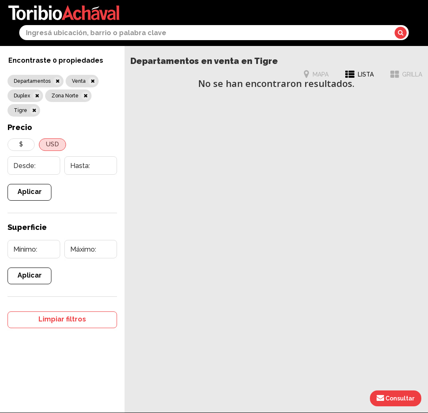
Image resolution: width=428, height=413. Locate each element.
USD (52, 144)
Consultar (396, 398)
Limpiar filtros (62, 319)
